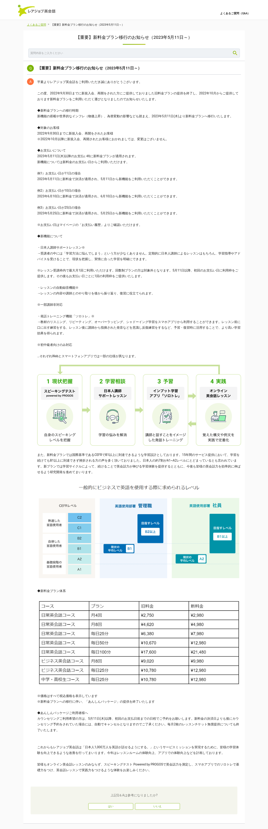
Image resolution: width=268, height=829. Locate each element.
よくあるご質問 (36, 24)
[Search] (235, 53)
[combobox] (134, 53)
